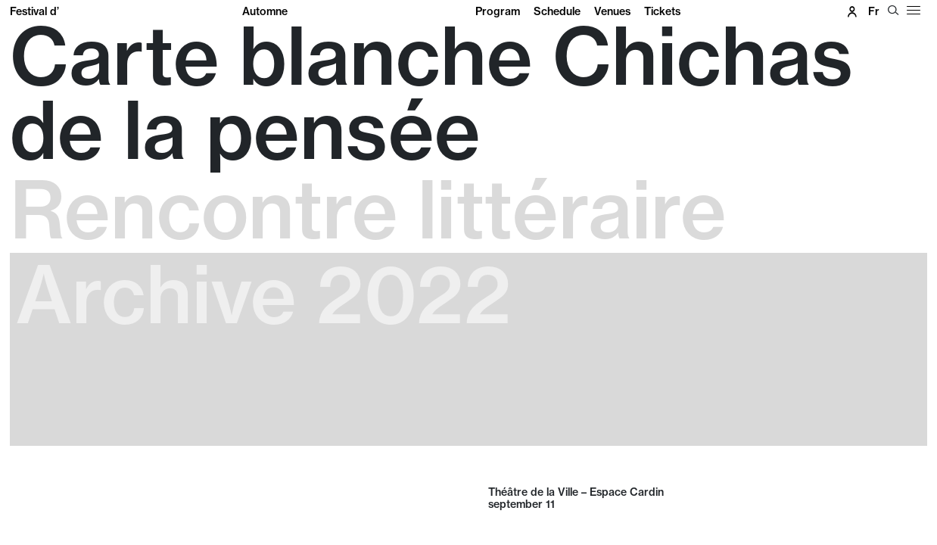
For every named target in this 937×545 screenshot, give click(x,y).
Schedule (557, 11)
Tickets (662, 11)
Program (497, 11)
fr (873, 11)
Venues (612, 11)
